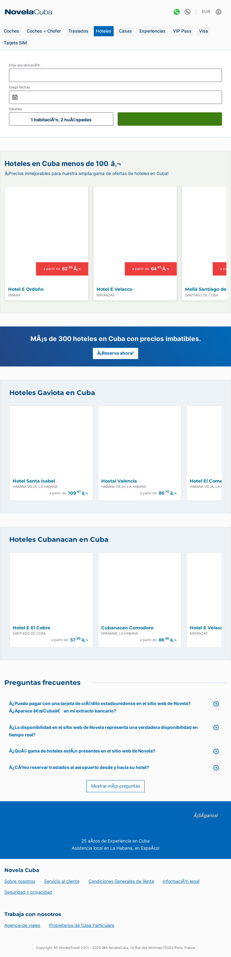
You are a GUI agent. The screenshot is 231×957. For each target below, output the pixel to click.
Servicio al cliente (61, 881)
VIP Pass (182, 31)
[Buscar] (170, 119)
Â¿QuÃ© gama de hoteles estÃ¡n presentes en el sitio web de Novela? (82, 750)
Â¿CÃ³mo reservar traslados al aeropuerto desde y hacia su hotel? (79, 767)
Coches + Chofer (44, 31)
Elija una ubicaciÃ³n (24, 65)
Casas (125, 31)
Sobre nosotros (19, 881)
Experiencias (152, 31)
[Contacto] (186, 12)
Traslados (78, 31)
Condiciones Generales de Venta (121, 881)
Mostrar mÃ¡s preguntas (115, 786)
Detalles (15, 109)
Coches (11, 31)
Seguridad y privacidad (28, 892)
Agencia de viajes (22, 925)
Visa (203, 31)
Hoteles (103, 31)
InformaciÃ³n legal (181, 881)
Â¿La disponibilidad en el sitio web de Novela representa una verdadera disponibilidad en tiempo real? (103, 731)
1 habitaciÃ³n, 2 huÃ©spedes (61, 119)
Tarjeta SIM (15, 42)
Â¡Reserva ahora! (115, 353)
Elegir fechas (19, 87)
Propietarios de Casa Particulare (81, 925)
